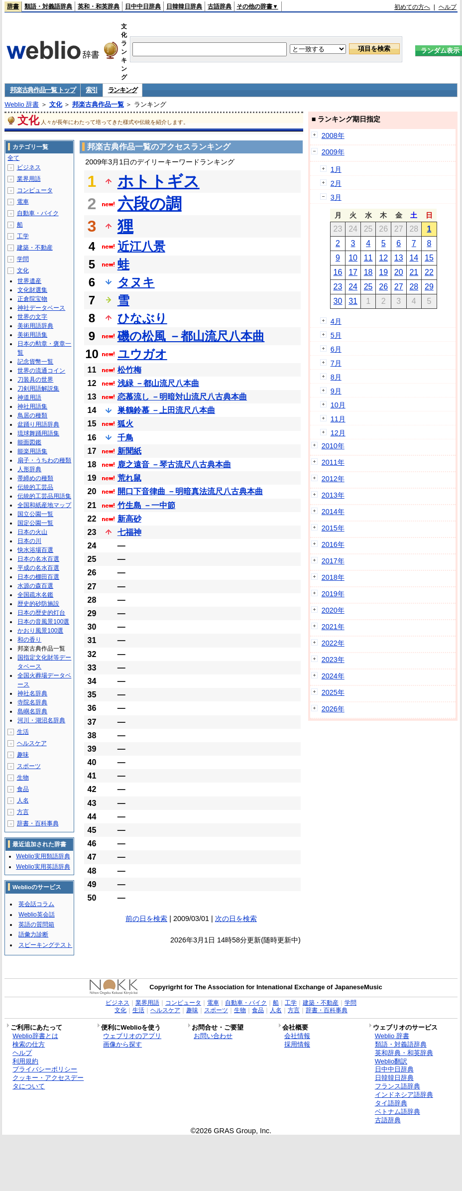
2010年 (333, 446)
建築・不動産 (35, 247)
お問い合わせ (213, 1036)
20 (398, 272)
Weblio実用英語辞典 (43, 866)
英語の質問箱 (36, 924)
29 (429, 286)
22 (429, 272)
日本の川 (29, 540)
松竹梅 (129, 370)
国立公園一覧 (35, 514)
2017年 (333, 561)
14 (413, 258)
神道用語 (29, 397)
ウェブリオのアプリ (132, 1036)
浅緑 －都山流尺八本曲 (158, 383)
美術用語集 (32, 334)
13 (398, 258)
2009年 (333, 152)
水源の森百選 (35, 585)
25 (368, 286)
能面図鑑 (29, 442)
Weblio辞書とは (35, 1036)
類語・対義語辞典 (48, 6)
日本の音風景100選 (43, 621)
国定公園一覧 (35, 523)
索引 (91, 90)
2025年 (333, 692)
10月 (338, 405)
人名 (23, 800)
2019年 (333, 594)
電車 (23, 201)
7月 (336, 363)
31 (352, 301)
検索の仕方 (28, 1044)
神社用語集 (32, 406)
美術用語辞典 (35, 325)
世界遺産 (29, 280)
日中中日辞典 (143, 6)
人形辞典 (29, 469)
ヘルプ (448, 6)
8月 (336, 377)
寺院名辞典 (32, 702)
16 (338, 272)
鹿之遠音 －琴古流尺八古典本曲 (174, 464)
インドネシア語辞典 (404, 1094)
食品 (23, 789)
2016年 (333, 544)
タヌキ (136, 282)
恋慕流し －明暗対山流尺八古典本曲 (182, 397)
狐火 (125, 423)
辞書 (13, 6)
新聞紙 (129, 451)
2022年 (333, 643)
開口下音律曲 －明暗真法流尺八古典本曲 (190, 491)
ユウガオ (142, 354)
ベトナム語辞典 (397, 1111)
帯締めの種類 (35, 478)
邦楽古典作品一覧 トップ (42, 90)
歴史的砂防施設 (38, 603)
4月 (336, 321)
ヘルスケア (32, 743)
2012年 (333, 479)
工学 (23, 236)
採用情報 (297, 1044)
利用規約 (25, 1061)
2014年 (333, 512)
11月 (338, 419)
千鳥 (125, 437)
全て (13, 158)
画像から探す (122, 1044)
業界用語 (29, 178)
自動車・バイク (38, 213)
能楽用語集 (32, 451)
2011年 (333, 462)
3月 (336, 197)
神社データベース (41, 307)
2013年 (333, 495)
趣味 (23, 754)
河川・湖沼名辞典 (41, 720)
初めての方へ (412, 6)
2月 (336, 183)
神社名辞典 (32, 693)
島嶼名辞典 (32, 711)
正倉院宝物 (32, 298)
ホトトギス (158, 181)
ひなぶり (142, 318)
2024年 (333, 676)
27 (398, 286)
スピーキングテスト (45, 944)
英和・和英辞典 (98, 6)
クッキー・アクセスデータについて (48, 1082)
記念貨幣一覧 (35, 361)
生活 (23, 731)
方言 (23, 811)
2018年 (333, 577)
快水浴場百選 (35, 549)
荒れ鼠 (129, 478)
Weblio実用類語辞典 (43, 856)
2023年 (333, 659)
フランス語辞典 (397, 1086)
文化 (55, 104)
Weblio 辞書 (21, 104)
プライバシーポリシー (44, 1069)
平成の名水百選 (38, 567)
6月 (336, 349)
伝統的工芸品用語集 (44, 496)
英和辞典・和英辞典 (404, 1053)
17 (352, 272)
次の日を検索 (236, 919)
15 (429, 258)
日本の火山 (32, 532)
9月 (336, 391)
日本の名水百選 (38, 558)
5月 (336, 335)
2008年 (333, 135)
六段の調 (149, 204)
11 (368, 258)
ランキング (122, 90)
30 (338, 301)
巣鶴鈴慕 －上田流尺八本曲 (166, 410)
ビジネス (29, 167)
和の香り (29, 639)
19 (383, 272)
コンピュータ (35, 190)
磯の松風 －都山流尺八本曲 (191, 336)
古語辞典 (219, 6)
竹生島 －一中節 (146, 505)
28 (413, 286)
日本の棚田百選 (38, 576)
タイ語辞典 (391, 1103)
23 (338, 286)
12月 (338, 433)
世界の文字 (32, 316)
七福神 (129, 532)
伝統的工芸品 (35, 487)
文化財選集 (32, 289)
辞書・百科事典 (38, 823)
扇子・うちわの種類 (44, 460)
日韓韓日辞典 (184, 6)
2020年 (333, 610)
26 (383, 286)
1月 (336, 169)
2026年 (333, 709)
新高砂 (129, 519)
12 (383, 258)
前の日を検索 (146, 919)
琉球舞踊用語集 (38, 433)
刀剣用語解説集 (38, 388)
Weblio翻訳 (391, 1061)
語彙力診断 (33, 934)
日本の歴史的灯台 (41, 612)
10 (352, 258)
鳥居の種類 (32, 415)
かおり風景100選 (40, 630)
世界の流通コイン (41, 370)
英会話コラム (36, 904)
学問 (23, 259)
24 (352, 286)
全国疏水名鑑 (35, 594)
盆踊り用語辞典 (38, 424)
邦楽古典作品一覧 (98, 104)
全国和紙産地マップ (44, 505)
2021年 (333, 627)
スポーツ (29, 766)
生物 (23, 777)
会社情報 (297, 1036)
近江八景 (141, 246)
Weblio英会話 (36, 914)
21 (413, 272)
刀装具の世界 (35, 379)
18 (368, 272)
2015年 (333, 528)
